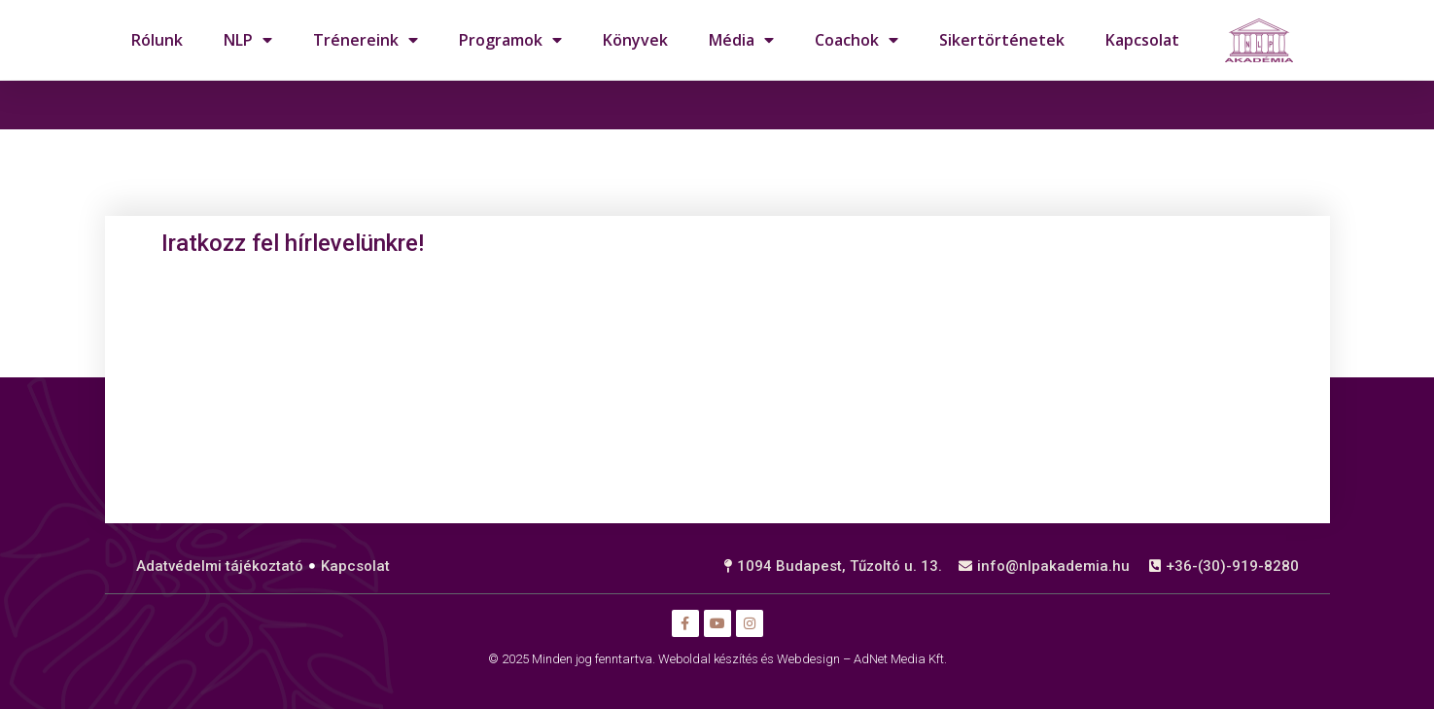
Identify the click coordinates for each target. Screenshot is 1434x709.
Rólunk (157, 40)
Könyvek (635, 40)
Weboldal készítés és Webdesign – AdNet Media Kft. (802, 659)
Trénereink (365, 39)
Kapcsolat (1142, 40)
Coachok (856, 39)
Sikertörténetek (1002, 40)
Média (741, 39)
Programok (510, 39)
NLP (248, 39)
